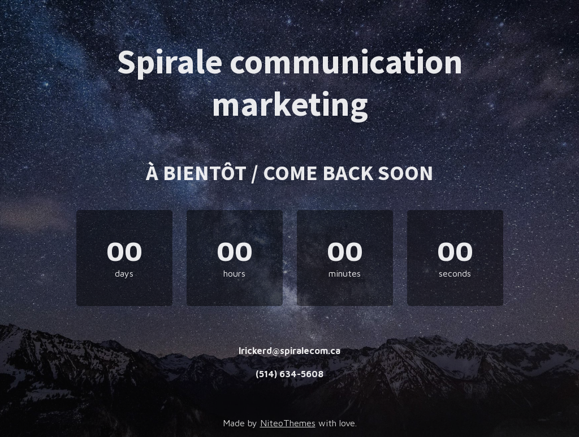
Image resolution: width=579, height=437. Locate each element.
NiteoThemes (288, 423)
